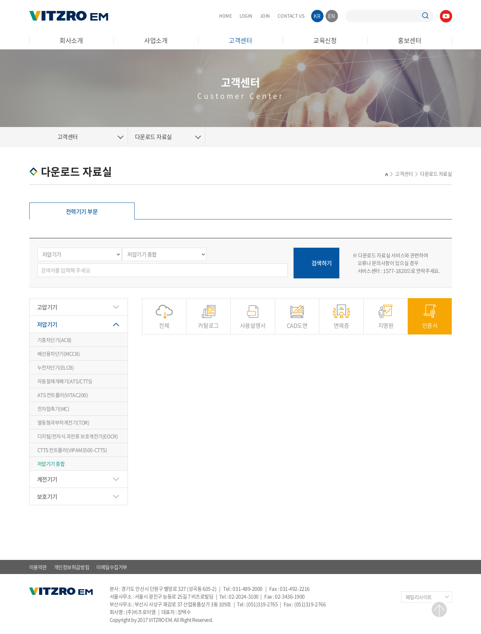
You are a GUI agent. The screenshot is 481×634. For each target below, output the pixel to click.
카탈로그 (208, 321)
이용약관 (38, 566)
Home (39, 136)
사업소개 (156, 40)
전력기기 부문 (82, 211)
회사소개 (71, 40)
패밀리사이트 (419, 596)
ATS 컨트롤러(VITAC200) (62, 394)
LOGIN (246, 16)
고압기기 (47, 307)
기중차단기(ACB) (54, 339)
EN (331, 16)
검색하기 (322, 263)
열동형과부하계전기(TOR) (63, 422)
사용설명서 (253, 321)
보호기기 (47, 496)
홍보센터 (409, 40)
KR (317, 16)
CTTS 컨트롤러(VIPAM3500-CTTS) (72, 449)
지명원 (386, 321)
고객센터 (240, 40)
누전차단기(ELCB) (55, 367)
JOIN (265, 16)
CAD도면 (297, 321)
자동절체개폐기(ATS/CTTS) (64, 381)
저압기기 (47, 324)
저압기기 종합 (51, 463)
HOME (225, 16)
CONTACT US (291, 16)
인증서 (430, 321)
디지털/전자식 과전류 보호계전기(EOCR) (77, 436)
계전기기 (47, 479)
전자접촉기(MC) (53, 408)
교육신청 (325, 40)
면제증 (341, 321)
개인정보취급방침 (71, 566)
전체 (164, 321)
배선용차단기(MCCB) (58, 353)
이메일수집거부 (111, 566)
